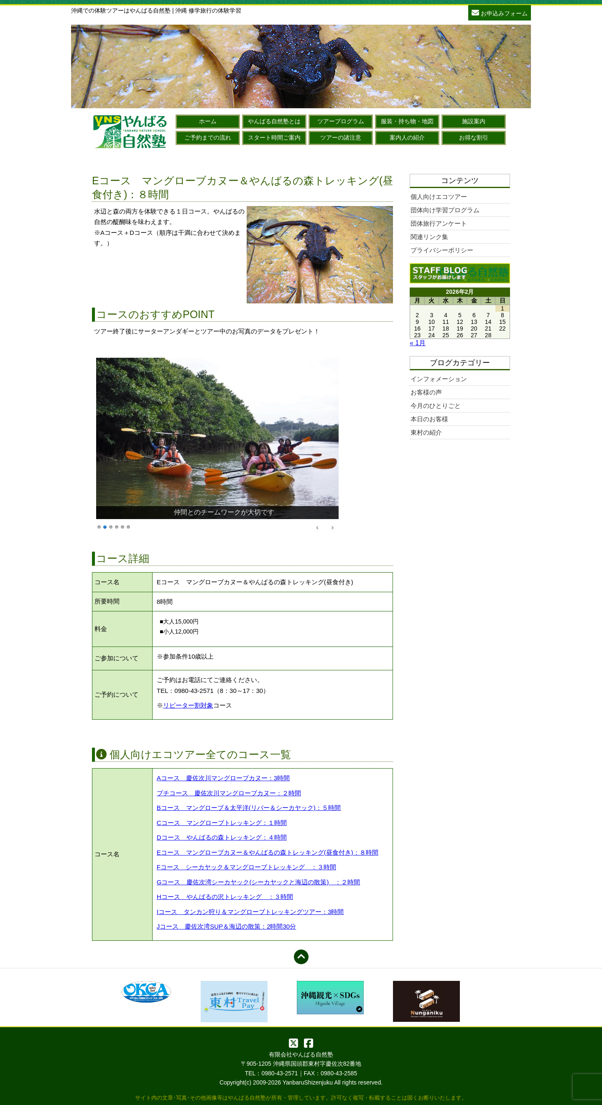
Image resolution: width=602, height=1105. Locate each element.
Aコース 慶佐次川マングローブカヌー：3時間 (223, 778)
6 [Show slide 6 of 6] (128, 526)
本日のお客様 (429, 419)
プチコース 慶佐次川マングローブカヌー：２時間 (229, 793)
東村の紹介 (426, 432)
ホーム (208, 121)
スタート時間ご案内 (274, 137)
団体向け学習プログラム (445, 210)
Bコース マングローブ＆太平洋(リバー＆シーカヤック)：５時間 (249, 807)
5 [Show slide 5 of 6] (122, 526)
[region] (217, 444)
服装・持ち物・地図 (407, 121)
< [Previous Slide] (317, 528)
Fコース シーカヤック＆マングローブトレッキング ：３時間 (246, 867)
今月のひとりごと (436, 405)
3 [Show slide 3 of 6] (111, 526)
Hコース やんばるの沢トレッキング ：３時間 (225, 896)
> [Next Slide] (332, 528)
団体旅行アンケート (439, 223)
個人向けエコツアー (439, 196)
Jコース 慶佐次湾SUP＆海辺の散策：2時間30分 (226, 926)
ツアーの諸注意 (340, 137)
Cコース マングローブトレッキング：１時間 (222, 822)
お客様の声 (426, 392)
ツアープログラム (340, 121)
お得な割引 (473, 137)
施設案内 (473, 121)
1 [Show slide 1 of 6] (99, 526)
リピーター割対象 (188, 705)
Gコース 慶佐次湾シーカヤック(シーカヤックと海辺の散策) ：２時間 (258, 882)
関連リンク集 (429, 236)
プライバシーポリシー (442, 250)
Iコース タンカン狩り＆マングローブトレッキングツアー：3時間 (250, 911)
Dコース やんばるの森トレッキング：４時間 (222, 837)
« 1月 (418, 342)
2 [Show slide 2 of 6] (105, 526)
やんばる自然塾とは (274, 121)
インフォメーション (439, 378)
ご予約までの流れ (207, 137)
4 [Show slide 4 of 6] (117, 526)
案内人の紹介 (407, 137)
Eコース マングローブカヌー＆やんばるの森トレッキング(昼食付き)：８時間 (267, 852)
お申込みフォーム (500, 12)
